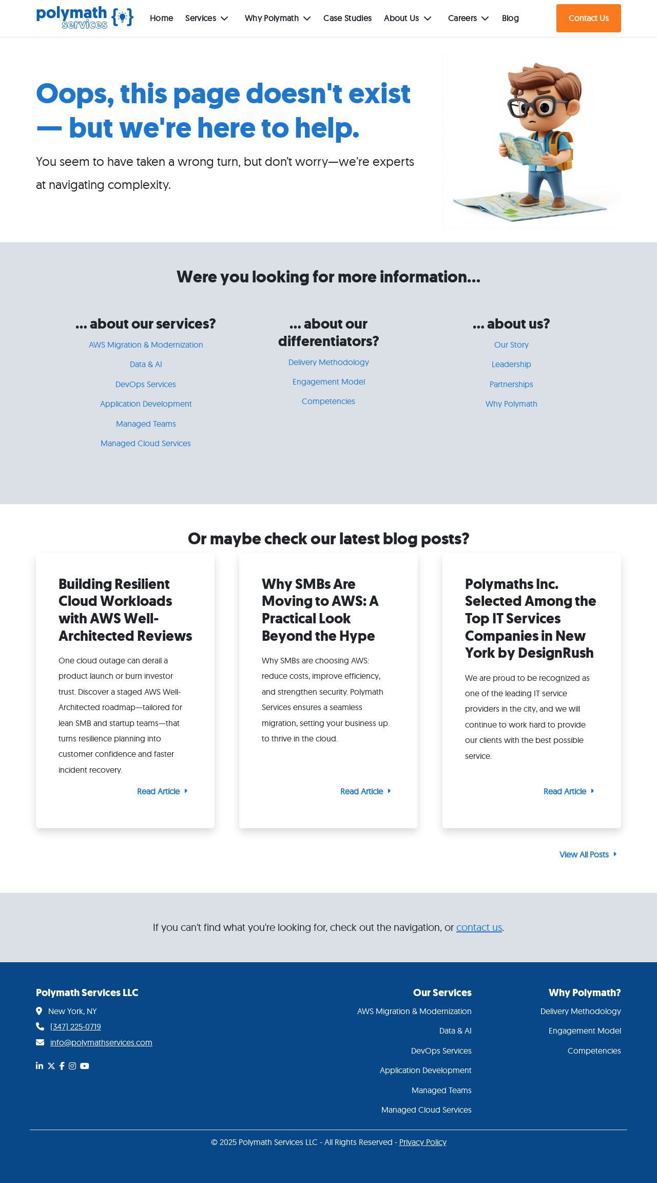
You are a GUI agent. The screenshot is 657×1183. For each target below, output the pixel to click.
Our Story (511, 344)
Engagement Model (329, 381)
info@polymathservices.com (101, 1042)
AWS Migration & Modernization (146, 344)
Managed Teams (146, 423)
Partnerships (511, 384)
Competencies (328, 401)
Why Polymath (511, 403)
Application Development (146, 403)
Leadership (511, 364)
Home (161, 18)
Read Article (158, 791)
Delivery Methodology (328, 362)
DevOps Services (145, 384)
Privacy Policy (423, 1142)
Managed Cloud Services (146, 443)
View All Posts (584, 854)
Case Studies (347, 18)
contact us (479, 927)
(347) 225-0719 (75, 1026)
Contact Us (589, 18)
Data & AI (146, 364)
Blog (510, 18)
